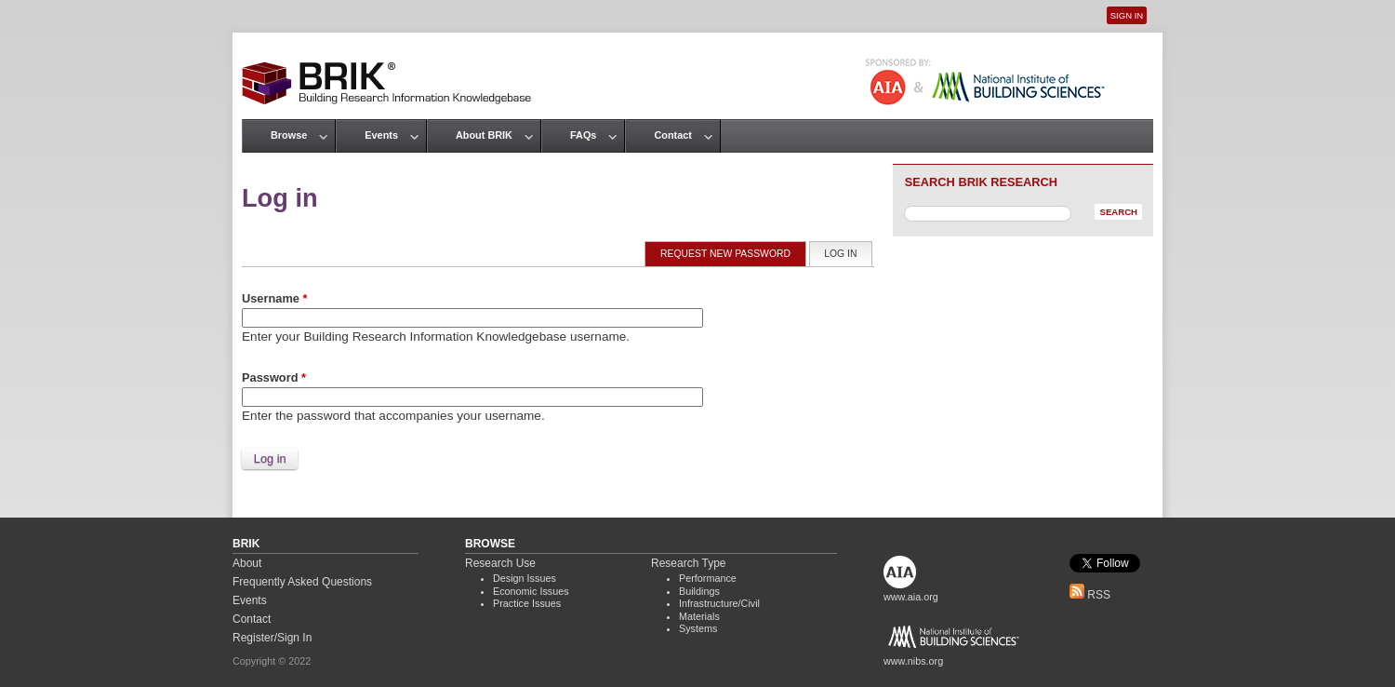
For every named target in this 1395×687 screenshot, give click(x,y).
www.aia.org (911, 596)
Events (381, 135)
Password (274, 377)
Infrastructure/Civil (719, 603)
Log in (847, 253)
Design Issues (524, 578)
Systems (698, 628)
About (246, 563)
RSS (1090, 594)
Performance (708, 578)
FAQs (583, 135)
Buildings (699, 591)
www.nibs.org (913, 661)
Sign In (1126, 15)
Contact (672, 135)
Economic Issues (531, 591)
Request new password (725, 254)
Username (274, 298)
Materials (699, 616)
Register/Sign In (272, 637)
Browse (289, 135)
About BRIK (484, 135)
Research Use (500, 563)
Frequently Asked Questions (302, 581)
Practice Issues (527, 603)
